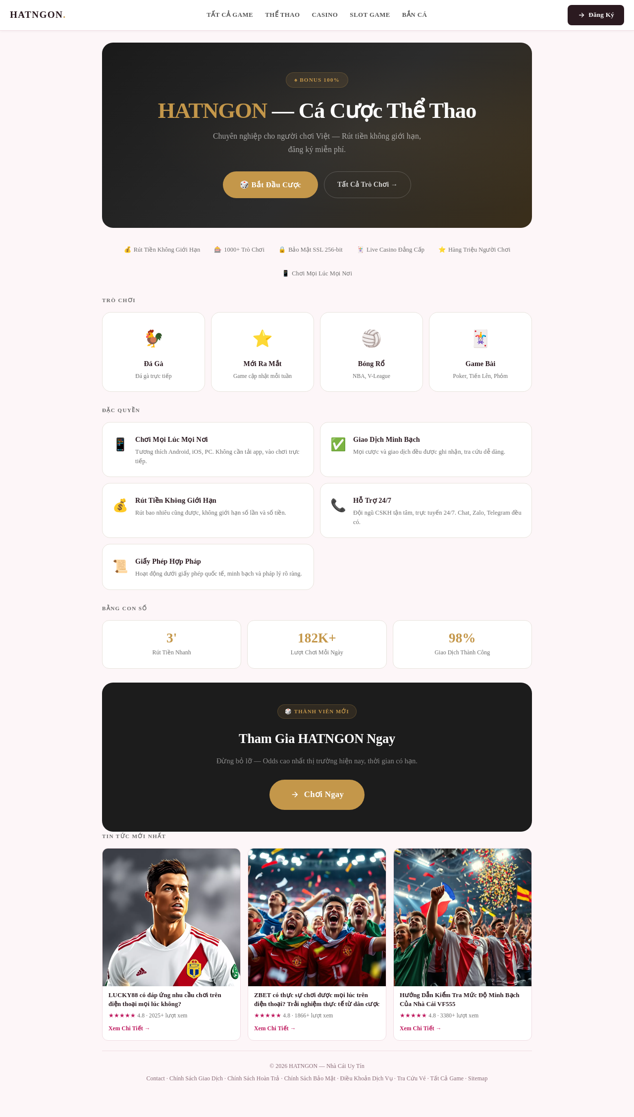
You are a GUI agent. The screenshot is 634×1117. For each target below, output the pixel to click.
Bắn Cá (414, 14)
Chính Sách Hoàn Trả (253, 1078)
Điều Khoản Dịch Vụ (366, 1078)
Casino (325, 14)
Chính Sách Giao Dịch (196, 1078)
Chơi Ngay (317, 794)
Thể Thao (282, 14)
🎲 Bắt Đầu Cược (270, 184)
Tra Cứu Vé (411, 1078)
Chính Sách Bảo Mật (310, 1078)
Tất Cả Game (230, 14)
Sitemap (477, 1078)
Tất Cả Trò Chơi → (367, 184)
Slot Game (370, 14)
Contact (156, 1078)
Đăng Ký (596, 15)
